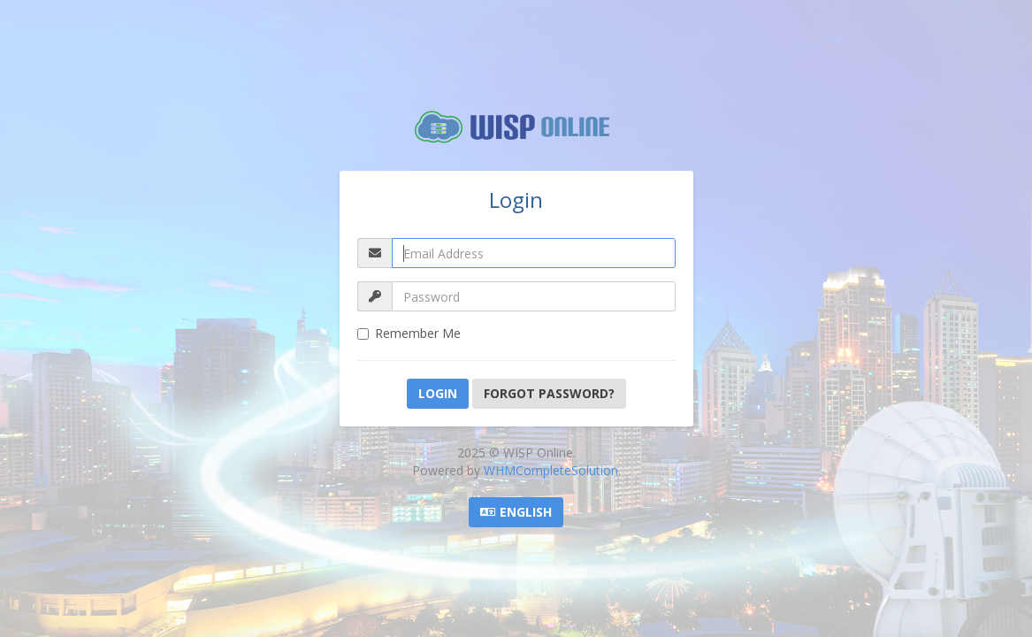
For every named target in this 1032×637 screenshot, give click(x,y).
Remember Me (409, 333)
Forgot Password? (549, 393)
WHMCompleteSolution (551, 470)
